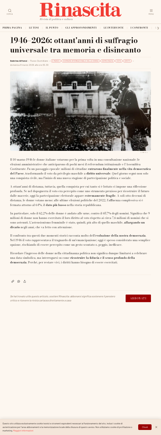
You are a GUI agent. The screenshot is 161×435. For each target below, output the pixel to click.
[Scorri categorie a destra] (156, 28)
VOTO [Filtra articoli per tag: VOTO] (119, 61)
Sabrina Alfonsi (18, 60)
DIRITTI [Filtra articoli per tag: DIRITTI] (127, 61)
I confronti (139, 27)
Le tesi (34, 27)
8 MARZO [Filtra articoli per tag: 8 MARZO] (56, 61)
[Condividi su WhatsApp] (18, 281)
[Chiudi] (156, 430)
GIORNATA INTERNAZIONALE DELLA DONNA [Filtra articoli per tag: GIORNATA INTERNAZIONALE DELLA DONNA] (81, 61)
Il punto (52, 27)
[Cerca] (9, 11)
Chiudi (145, 430)
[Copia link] (12, 281)
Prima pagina (12, 27)
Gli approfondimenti (81, 27)
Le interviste (114, 27)
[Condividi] (24, 281)
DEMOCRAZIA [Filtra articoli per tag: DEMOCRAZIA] (107, 61)
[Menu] (151, 11)
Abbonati (138, 298)
